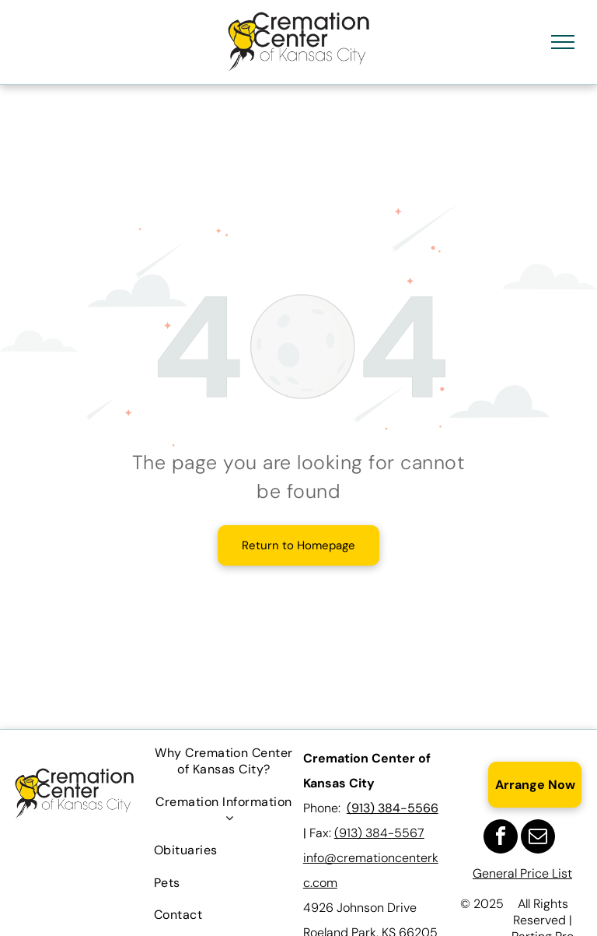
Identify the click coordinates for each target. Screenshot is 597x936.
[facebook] (501, 838)
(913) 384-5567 (379, 833)
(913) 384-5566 (392, 808)
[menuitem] (224, 761)
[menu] (563, 42)
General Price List (522, 873)
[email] (538, 838)
